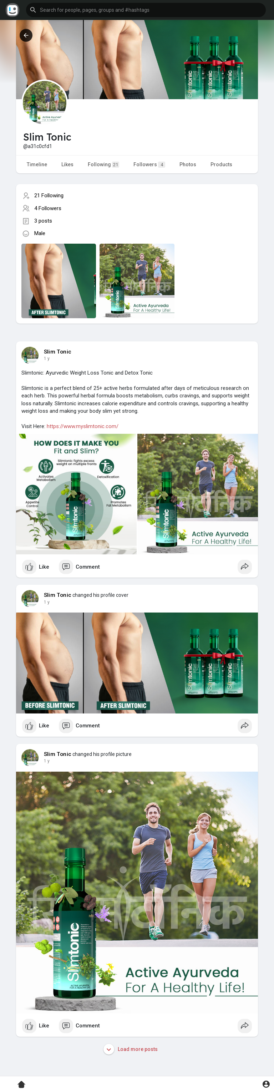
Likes (67, 164)
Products (221, 164)
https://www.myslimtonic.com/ (82, 426)
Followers (149, 165)
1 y (47, 358)
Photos (187, 164)
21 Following (49, 195)
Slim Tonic (57, 352)
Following (103, 165)
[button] (146, 10)
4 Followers (47, 208)
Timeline (37, 164)
